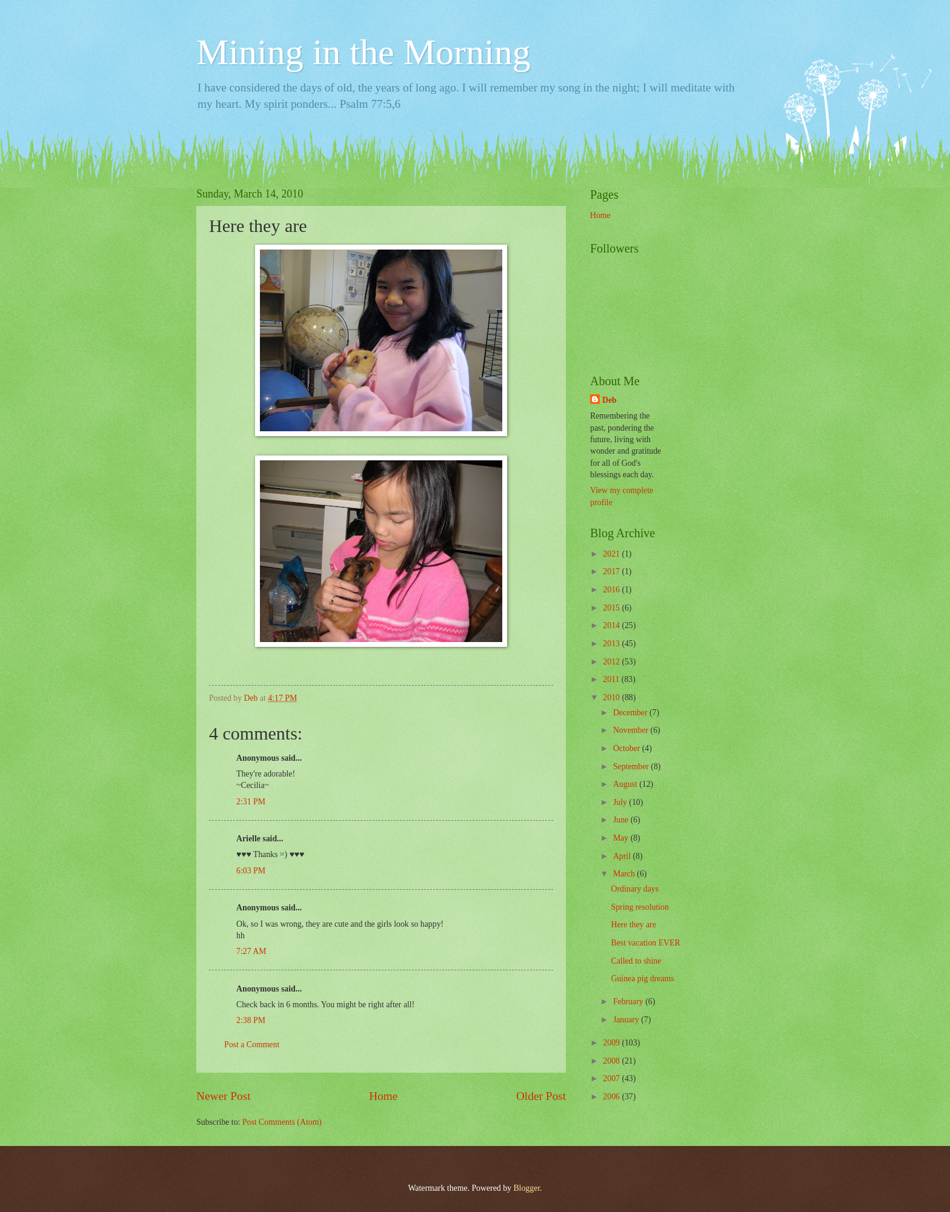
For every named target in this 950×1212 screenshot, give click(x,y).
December (631, 712)
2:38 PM (250, 1020)
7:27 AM (251, 951)
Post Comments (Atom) (282, 1122)
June (622, 819)
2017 (612, 571)
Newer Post (223, 1096)
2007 (612, 1078)
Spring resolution (639, 907)
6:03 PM (250, 870)
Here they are (633, 924)
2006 (612, 1096)
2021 (612, 553)
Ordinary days (635, 888)
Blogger (526, 1188)
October (627, 748)
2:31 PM (250, 801)
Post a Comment (251, 1044)
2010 (612, 697)
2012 (612, 661)
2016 (612, 589)
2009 (612, 1042)
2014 (612, 625)
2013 (612, 643)
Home (383, 1096)
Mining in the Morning (363, 52)
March (625, 873)
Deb (609, 400)
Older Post (541, 1096)
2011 (612, 679)
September (632, 766)
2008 (612, 1060)
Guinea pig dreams (642, 978)
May (622, 838)
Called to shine (636, 960)
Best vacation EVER (645, 942)
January (627, 1019)
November (632, 730)
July (621, 802)
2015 (612, 607)
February (629, 1001)
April (623, 856)
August (626, 784)
